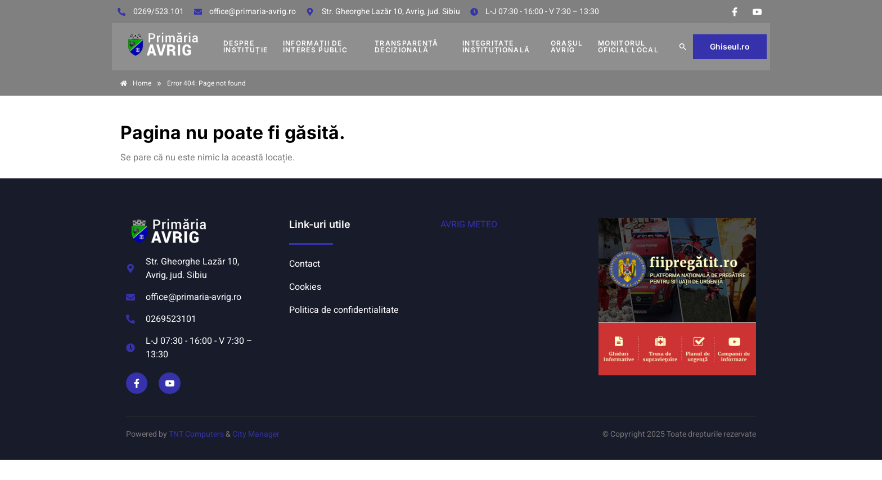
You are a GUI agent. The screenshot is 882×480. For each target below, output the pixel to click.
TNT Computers (196, 434)
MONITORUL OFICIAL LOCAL (628, 46)
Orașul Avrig (567, 46)
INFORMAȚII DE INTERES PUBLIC (315, 46)
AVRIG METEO (468, 224)
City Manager (256, 434)
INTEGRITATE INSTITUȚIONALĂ (496, 46)
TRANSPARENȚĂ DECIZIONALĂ (407, 46)
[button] (683, 46)
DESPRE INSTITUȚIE (245, 46)
